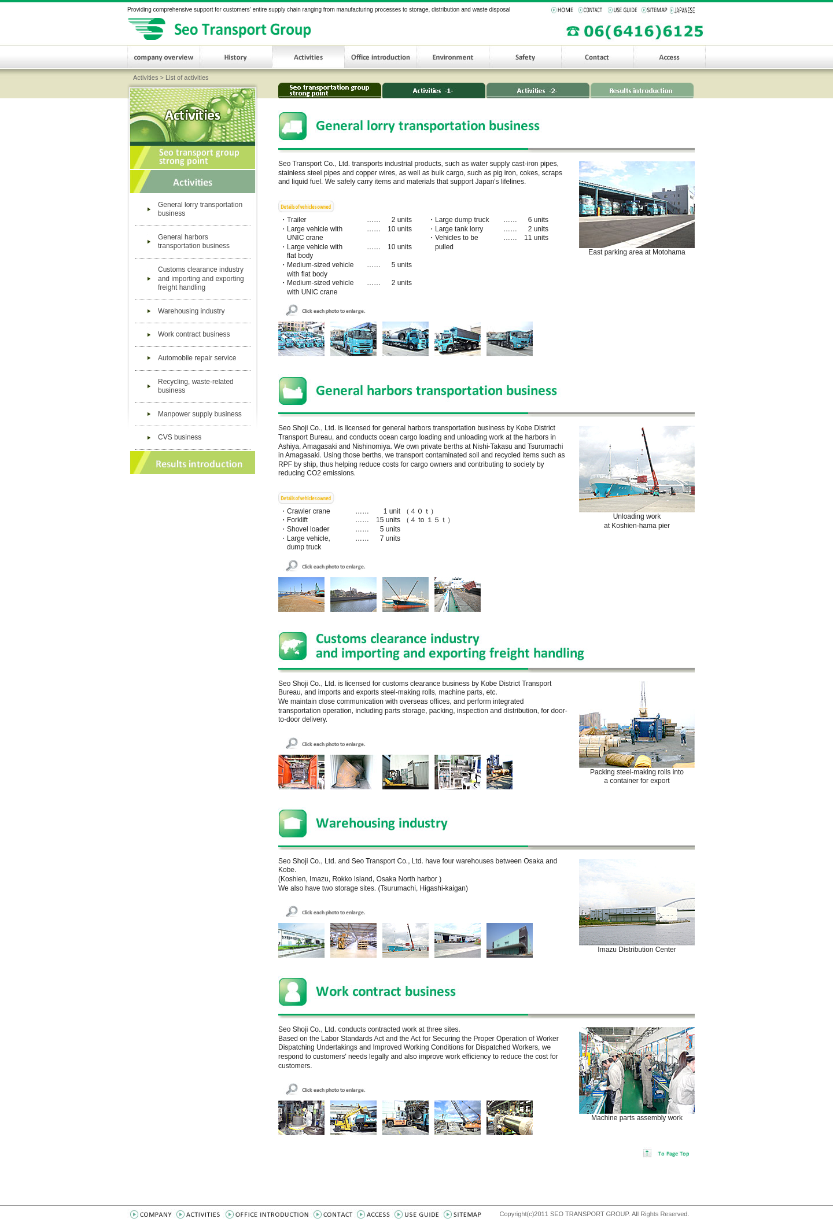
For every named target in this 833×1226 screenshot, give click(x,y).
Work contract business (194, 334)
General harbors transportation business (194, 241)
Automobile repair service (197, 358)
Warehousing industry (191, 311)
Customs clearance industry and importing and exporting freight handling (201, 278)
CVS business (179, 437)
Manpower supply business (200, 414)
